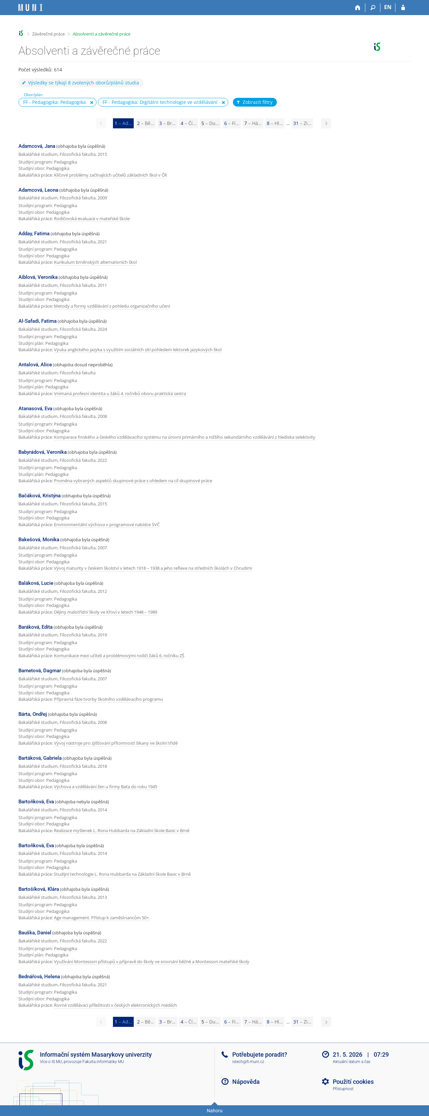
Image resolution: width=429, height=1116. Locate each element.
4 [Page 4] (188, 123)
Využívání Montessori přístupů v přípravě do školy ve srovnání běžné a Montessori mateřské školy (151, 961)
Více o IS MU (51, 1061)
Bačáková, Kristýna (39, 496)
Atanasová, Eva (35, 409)
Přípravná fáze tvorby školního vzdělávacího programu (108, 699)
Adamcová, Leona (38, 190)
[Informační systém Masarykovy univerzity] (30, 7)
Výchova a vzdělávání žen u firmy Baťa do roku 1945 (105, 787)
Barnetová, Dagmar (39, 671)
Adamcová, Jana (36, 146)
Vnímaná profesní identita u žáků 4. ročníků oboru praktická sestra (120, 393)
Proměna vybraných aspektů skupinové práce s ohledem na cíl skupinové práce (133, 481)
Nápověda (246, 1081)
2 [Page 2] (145, 123)
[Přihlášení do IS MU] (403, 7)
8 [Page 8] (275, 123)
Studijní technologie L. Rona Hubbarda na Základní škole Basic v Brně (122, 874)
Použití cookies (353, 1081)
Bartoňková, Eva (36, 802)
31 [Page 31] (302, 123)
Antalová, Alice (35, 365)
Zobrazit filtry (254, 102)
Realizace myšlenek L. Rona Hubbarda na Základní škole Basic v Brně (121, 830)
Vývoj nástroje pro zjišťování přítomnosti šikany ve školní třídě (116, 743)
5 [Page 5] (210, 123)
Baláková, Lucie (35, 583)
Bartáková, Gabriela (40, 758)
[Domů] (357, 7)
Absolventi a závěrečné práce (101, 34)
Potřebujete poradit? (259, 1054)
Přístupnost (343, 1089)
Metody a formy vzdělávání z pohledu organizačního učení (112, 306)
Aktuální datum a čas (351, 1061)
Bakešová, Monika (38, 540)
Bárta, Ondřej (32, 714)
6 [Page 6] (231, 123)
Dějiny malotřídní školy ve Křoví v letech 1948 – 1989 (105, 612)
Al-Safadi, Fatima (37, 321)
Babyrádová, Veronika (42, 452)
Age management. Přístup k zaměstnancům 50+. (102, 918)
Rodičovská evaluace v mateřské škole (92, 218)
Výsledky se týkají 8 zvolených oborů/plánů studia (80, 82)
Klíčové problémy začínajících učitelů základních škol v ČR (110, 175)
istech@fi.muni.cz (248, 1061)
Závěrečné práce (48, 34)
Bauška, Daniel (34, 933)
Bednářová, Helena (39, 977)
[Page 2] (326, 123)
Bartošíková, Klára (38, 889)
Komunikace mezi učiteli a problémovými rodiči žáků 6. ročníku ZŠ (119, 656)
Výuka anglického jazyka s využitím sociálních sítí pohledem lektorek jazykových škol (138, 350)
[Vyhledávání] (372, 7)
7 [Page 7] (253, 123)
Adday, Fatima (34, 234)
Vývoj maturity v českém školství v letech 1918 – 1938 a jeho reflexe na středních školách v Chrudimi (153, 568)
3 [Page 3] (167, 123)
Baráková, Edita (35, 627)
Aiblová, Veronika (38, 277)
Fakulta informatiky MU (103, 1061)
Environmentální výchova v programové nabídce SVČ (107, 524)
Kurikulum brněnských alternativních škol (95, 262)
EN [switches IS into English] (387, 7)
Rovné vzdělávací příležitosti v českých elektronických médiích (115, 1005)
